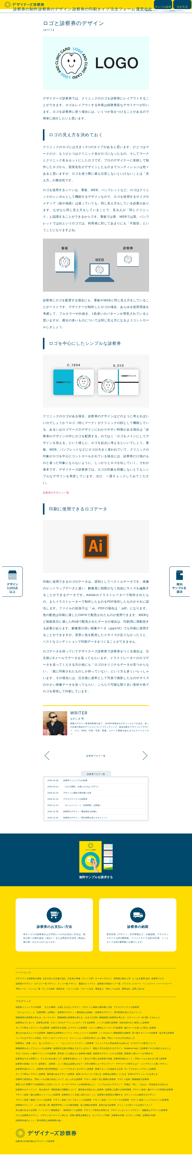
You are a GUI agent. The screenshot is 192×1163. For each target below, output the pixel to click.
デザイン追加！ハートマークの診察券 (111, 1108)
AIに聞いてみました (150, 1026)
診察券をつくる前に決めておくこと (79, 1103)
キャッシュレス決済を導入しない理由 (88, 1046)
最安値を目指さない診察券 (91, 1098)
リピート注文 (72, 997)
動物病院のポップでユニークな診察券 (34, 1057)
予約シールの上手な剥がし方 (121, 1046)
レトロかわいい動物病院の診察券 (115, 1041)
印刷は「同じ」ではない (136, 1093)
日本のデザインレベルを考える (143, 1082)
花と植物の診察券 (88, 1113)
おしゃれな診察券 (73, 1088)
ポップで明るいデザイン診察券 (30, 1082)
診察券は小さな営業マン (27, 1067)
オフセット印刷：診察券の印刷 (140, 1124)
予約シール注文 (112, 997)
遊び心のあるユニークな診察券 (30, 1041)
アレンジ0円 (88, 987)
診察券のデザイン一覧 (59, 492)
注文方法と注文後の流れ (54, 987)
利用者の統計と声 (122, 987)
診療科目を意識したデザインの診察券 (69, 1036)
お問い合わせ (138, 997)
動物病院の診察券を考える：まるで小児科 (77, 1026)
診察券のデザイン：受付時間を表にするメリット (118, 1021)
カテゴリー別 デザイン (45, 992)
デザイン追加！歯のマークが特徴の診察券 (153, 1098)
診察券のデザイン (86, 4)
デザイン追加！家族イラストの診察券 (34, 1108)
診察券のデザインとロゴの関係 (108, 1062)
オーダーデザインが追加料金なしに (79, 1093)
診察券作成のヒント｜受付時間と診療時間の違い (39, 1129)
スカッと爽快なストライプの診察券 (106, 1036)
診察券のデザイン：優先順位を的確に (75, 1021)
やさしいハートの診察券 (85, 1041)
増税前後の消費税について (64, 1098)
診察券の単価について (26, 1072)
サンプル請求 (165, 4)
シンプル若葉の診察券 (107, 1031)
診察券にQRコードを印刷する (138, 1062)
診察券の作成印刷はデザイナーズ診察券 (36, 1150)
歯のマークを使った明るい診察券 (140, 1036)
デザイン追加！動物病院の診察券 (133, 1088)
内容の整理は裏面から (80, 1124)
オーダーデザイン (103, 987)
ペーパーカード (164, 992)
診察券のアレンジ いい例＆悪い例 (33, 1113)
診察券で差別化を (24, 1088)
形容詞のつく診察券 (72, 1119)
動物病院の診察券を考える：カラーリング (119, 1026)
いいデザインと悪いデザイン (154, 1072)
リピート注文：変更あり (92, 997)
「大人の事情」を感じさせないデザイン (62, 1016)
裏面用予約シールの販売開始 (65, 1113)
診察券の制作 (65, 4)
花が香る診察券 (166, 1041)
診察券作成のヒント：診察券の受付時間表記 (37, 1077)
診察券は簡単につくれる (114, 1082)
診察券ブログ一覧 (96, 756)
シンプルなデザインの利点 (28, 1046)
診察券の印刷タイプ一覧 (109, 992)
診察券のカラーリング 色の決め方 (33, 1098)
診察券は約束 (42, 1031)
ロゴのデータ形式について (143, 1052)
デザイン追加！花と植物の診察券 (100, 1088)
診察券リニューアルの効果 (28, 1016)
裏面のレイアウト (87, 992)
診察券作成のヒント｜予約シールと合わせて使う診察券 (140, 1067)
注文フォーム (131, 4)
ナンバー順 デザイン (67, 992)
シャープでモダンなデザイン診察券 (77, 1077)
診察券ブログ (157, 987)
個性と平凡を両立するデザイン (108, 1057)
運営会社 (146, 4)
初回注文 (60, 997)
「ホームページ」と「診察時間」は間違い (36, 1021)
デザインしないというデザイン (126, 1119)
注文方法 (183, 4)
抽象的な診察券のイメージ (59, 1041)
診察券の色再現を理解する (110, 1103)
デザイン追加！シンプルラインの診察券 (150, 1108)
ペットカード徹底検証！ (50, 1119)
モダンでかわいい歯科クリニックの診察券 (36, 1062)
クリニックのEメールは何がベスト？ (135, 1113)
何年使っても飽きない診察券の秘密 (74, 1062)
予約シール (21, 997)
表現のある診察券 (107, 1113)
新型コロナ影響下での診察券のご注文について (38, 1093)
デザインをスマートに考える (54, 1124)
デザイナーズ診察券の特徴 (28, 987)
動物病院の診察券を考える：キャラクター (36, 1026)
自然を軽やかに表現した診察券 (134, 1031)
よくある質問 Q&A (141, 987)
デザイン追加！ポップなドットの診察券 (72, 1108)
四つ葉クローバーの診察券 (145, 1041)
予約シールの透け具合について (49, 1088)
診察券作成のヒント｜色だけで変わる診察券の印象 (87, 1067)
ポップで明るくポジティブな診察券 (33, 1036)
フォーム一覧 (34, 997)
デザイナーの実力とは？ (127, 1072)
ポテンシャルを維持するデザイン (140, 1103)
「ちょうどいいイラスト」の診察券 (77, 1052)
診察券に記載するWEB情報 (118, 1098)
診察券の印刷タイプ (109, 4)
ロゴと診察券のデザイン (27, 1124)
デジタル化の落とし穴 (51, 1067)
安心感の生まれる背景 (26, 1119)
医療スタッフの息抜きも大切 (109, 1077)
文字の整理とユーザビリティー (99, 1072)
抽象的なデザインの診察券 (141, 755)
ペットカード (149, 992)
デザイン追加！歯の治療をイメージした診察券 (38, 1103)
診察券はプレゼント (25, 1031)
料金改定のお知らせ (158, 1093)
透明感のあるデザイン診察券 (60, 1082)
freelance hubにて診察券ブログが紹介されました (147, 1057)
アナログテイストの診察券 (126, 1016)
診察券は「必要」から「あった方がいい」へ (37, 1052)
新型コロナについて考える (88, 1082)
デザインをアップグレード (55, 1046)
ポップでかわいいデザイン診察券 (140, 1077)
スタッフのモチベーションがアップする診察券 (73, 1031)
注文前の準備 (73, 987)
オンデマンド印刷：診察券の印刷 (108, 1124)
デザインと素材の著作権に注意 (97, 1016)
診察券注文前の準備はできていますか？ (72, 1057)
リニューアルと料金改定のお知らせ (112, 1052)
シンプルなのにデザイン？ (110, 1093)
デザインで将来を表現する (96, 1119)
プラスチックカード (131, 992)
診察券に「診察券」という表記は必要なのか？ (60, 1072)
